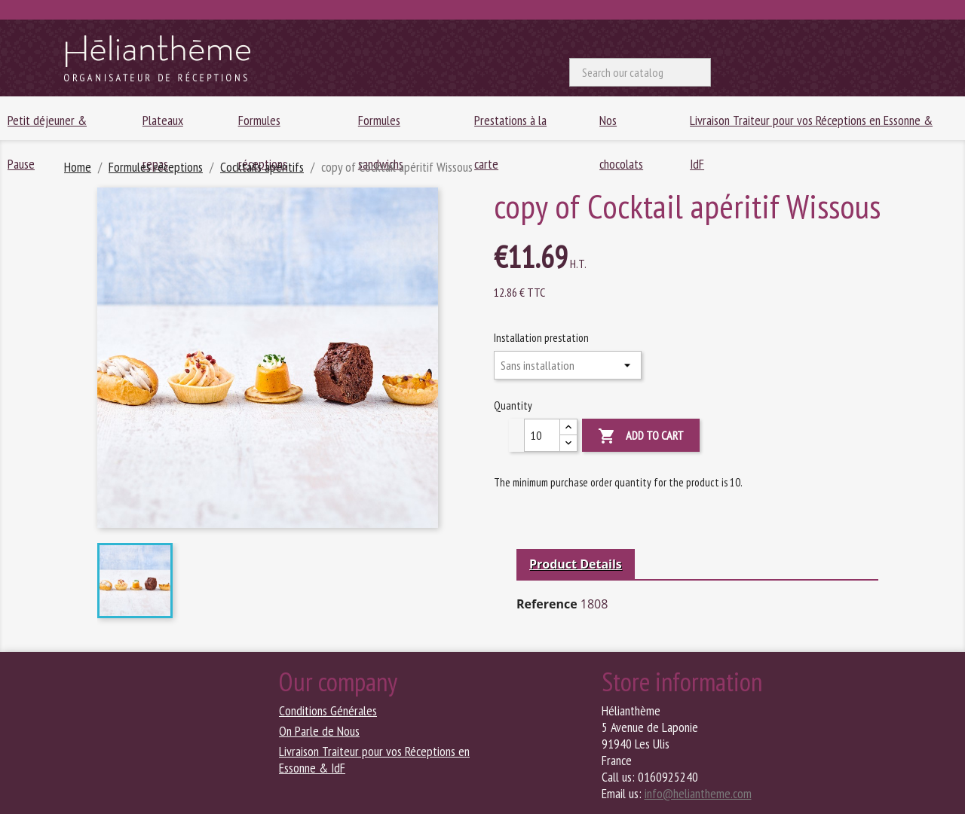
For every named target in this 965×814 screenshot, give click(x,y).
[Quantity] (542, 435)
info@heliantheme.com (698, 793)
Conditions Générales (328, 710)
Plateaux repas (162, 125)
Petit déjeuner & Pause (47, 125)
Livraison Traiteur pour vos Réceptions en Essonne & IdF (811, 125)
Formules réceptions (262, 125)
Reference (546, 604)
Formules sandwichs (380, 125)
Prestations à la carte (510, 125)
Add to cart (641, 436)
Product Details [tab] (575, 564)
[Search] (640, 72)
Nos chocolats (621, 125)
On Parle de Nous (319, 730)
